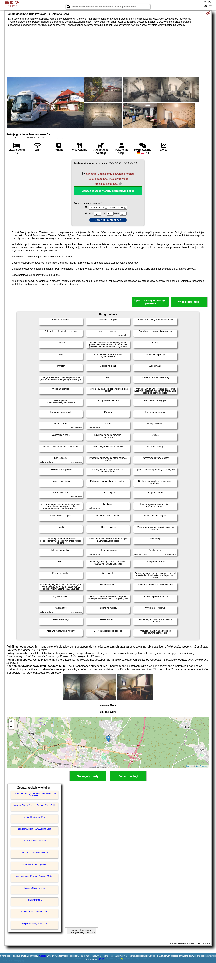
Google (42, 956)
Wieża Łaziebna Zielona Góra (34, 852)
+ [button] (11, 721)
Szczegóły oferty (87, 776)
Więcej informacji (189, 301)
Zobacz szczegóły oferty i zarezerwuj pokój (108, 190)
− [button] (11, 726)
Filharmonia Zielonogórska (34, 864)
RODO (101, 959)
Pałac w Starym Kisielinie (34, 841)
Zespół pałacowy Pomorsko (34, 923)
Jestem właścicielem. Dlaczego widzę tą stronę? (81, 931)
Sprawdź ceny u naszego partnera (150, 302)
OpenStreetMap (202, 766)
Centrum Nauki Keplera (34, 888)
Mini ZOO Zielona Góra (34, 817)
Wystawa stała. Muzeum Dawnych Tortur (34, 876)
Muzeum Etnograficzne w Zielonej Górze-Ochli (34, 805)
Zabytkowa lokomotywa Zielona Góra (34, 829)
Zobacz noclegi (128, 776)
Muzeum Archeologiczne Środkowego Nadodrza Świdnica (34, 794)
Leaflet (189, 766)
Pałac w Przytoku (34, 900)
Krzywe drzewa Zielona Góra (34, 912)
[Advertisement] (108, 51)
